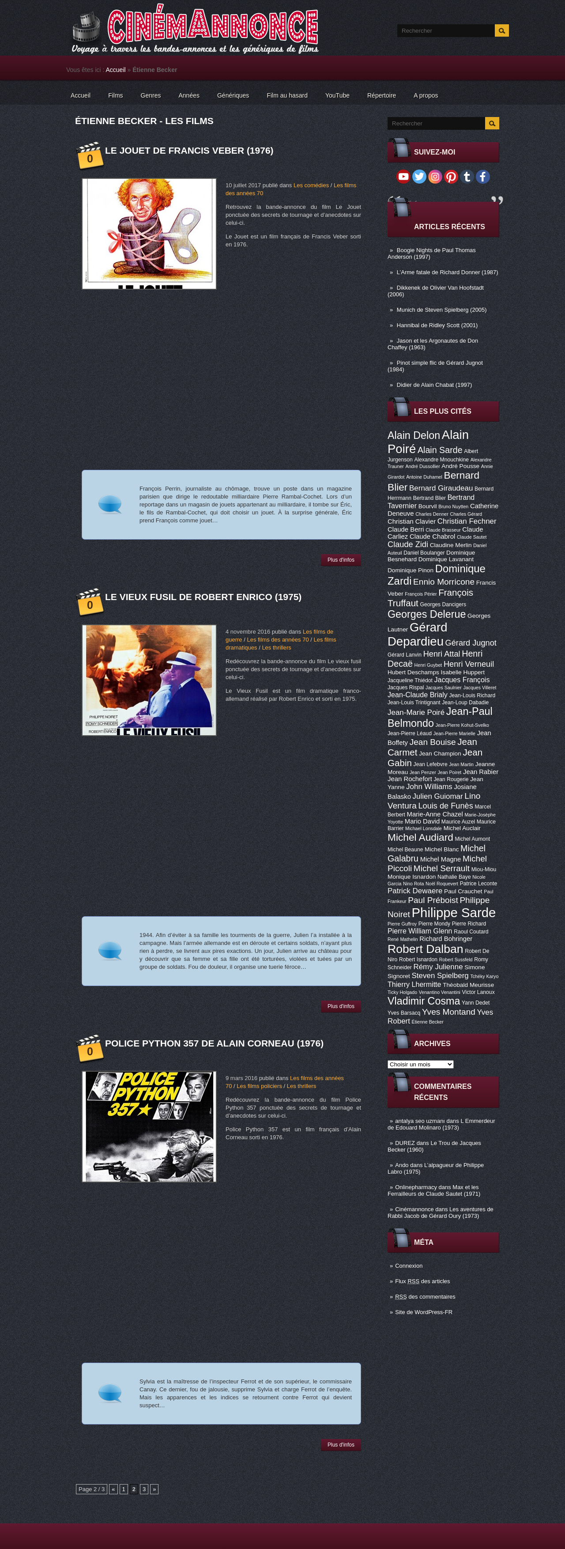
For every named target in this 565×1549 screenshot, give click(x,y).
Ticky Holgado (402, 992)
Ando (401, 1165)
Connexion (408, 1265)
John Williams (429, 786)
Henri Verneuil (469, 664)
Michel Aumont (472, 839)
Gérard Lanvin (405, 655)
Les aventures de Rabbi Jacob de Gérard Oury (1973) (440, 1212)
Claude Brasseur (443, 530)
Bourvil (427, 506)
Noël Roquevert (442, 883)
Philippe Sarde (454, 912)
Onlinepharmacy (416, 1187)
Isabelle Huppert (463, 672)
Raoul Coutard (471, 932)
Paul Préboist (433, 900)
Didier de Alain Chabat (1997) (434, 385)
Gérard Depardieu (418, 634)
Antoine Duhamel (424, 477)
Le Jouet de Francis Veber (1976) (189, 150)
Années (189, 95)
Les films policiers (259, 1086)
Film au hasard (287, 95)
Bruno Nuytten (453, 506)
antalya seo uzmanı (420, 1121)
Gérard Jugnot (471, 642)
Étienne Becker (428, 1021)
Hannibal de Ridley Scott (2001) (437, 325)
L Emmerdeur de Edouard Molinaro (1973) (441, 1124)
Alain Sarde (440, 450)
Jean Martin (461, 764)
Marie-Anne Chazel (435, 814)
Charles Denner (431, 514)
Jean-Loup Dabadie (465, 702)
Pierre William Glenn (420, 931)
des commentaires (425, 1296)
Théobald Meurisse (468, 985)
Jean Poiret (449, 772)
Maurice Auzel (458, 822)
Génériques (233, 95)
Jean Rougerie (451, 779)
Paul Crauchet (463, 891)
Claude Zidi (408, 544)
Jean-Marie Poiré (416, 712)
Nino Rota (413, 883)
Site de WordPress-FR (423, 1312)
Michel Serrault (442, 868)
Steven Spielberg (440, 975)
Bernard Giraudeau (441, 488)
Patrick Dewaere (415, 891)
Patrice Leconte (478, 883)
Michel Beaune (405, 849)
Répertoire (381, 95)
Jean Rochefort (410, 778)
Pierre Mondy (434, 924)
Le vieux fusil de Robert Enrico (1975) (203, 597)
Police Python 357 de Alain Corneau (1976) (214, 1043)
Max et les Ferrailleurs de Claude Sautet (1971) (434, 1190)
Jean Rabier (480, 771)
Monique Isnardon (412, 876)
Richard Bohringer (445, 938)
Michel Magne (440, 859)
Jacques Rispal (406, 687)
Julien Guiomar (438, 796)
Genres (151, 95)
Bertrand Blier (429, 498)
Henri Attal (441, 654)
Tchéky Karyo (484, 976)
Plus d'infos (341, 560)
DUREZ (405, 1143)
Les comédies (311, 185)
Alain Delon (414, 435)
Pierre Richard (469, 924)
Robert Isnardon (418, 959)
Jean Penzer (423, 772)
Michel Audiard (420, 837)
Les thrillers (276, 647)
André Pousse (460, 466)
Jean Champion (440, 753)
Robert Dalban (425, 949)
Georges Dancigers (443, 604)
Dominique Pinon (410, 570)
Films (115, 95)
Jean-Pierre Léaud (410, 733)
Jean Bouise (433, 742)
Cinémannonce (414, 1209)
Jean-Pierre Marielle (454, 733)
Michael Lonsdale (423, 828)
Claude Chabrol (432, 536)
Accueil (116, 69)
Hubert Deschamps (413, 672)
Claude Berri (406, 529)
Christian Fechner (467, 521)
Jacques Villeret (479, 687)
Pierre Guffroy (402, 923)
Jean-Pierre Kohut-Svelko (462, 725)
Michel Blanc (442, 849)
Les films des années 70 (278, 639)
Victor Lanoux (478, 992)
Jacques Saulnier (444, 687)
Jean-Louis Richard (472, 695)
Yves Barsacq (404, 1013)
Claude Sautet (472, 537)
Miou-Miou (484, 869)
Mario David (422, 821)
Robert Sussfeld (456, 959)
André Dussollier (423, 466)
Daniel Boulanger (423, 553)
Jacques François (462, 680)
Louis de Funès (445, 805)
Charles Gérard (466, 514)
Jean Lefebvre (431, 764)
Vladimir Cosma (424, 1001)
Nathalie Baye (454, 877)
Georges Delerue (427, 614)
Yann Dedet (476, 1003)
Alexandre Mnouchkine (441, 460)
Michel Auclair (462, 828)
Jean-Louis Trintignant (414, 702)
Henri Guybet (428, 665)
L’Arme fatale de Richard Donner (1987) (447, 272)
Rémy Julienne (438, 967)
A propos (426, 95)
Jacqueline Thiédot (410, 680)
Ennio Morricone (444, 581)
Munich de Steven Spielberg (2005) (442, 309)
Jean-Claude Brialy (418, 695)
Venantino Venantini (439, 992)
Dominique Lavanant (446, 559)
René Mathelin (403, 939)
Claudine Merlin (451, 545)
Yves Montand (448, 1011)
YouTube (337, 95)
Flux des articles (422, 1281)
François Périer (421, 594)
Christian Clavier (412, 521)
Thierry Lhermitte (414, 984)
